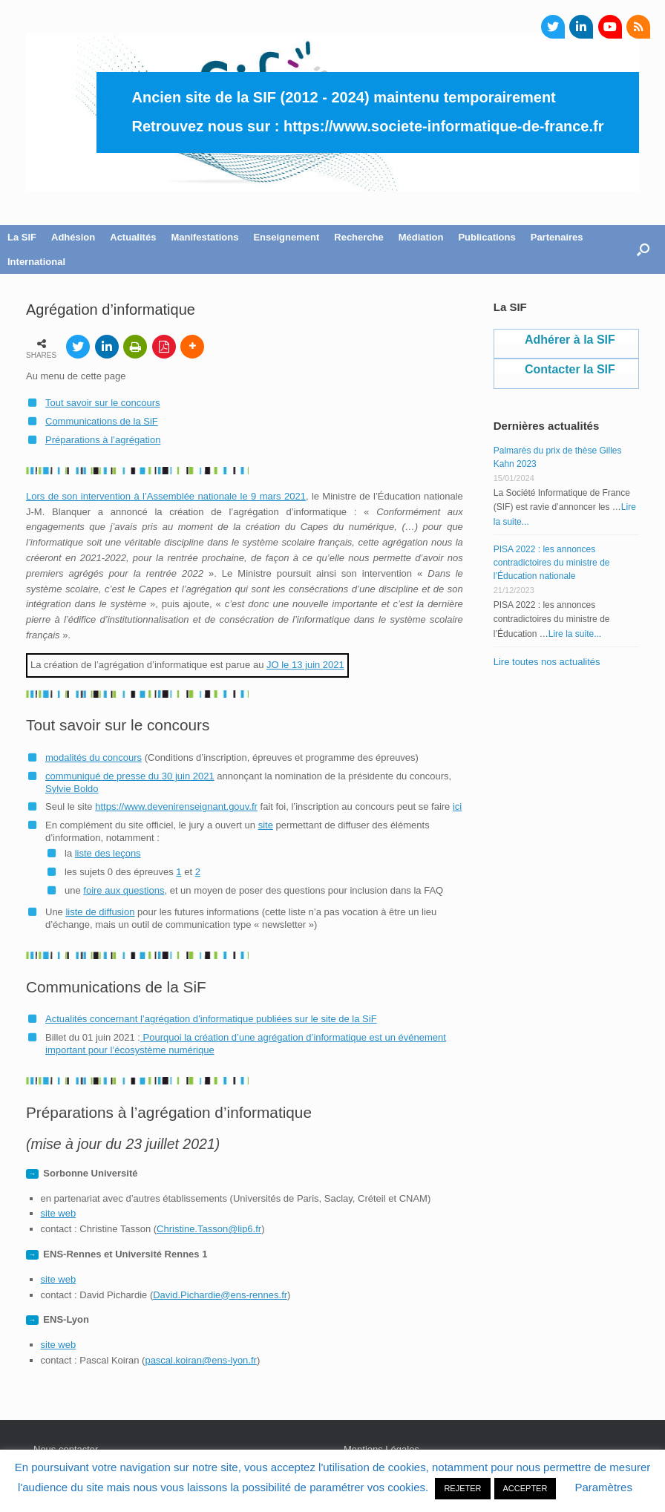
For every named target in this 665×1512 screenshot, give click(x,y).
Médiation (421, 237)
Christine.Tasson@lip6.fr (209, 1228)
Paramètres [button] (603, 1487)
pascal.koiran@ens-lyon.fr (200, 1360)
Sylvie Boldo (72, 788)
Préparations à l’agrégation (102, 439)
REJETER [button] (462, 1488)
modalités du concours (93, 757)
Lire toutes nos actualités (547, 661)
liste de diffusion (99, 911)
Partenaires (557, 237)
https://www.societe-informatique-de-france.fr (444, 126)
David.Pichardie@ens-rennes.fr (220, 1294)
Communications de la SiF (101, 421)
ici (457, 806)
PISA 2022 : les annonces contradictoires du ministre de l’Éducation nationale (552, 562)
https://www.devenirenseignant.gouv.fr (176, 806)
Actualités (133, 237)
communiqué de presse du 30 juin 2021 (129, 776)
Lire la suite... (574, 634)
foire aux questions (123, 890)
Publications (486, 237)
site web (58, 1213)
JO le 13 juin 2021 (305, 664)
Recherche (358, 237)
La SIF (21, 237)
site (265, 825)
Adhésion (73, 237)
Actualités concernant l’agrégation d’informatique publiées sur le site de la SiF (211, 1018)
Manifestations (204, 237)
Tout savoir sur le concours (102, 402)
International (36, 261)
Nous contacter (65, 1449)
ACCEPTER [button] (525, 1488)
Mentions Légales (381, 1449)
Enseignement (286, 237)
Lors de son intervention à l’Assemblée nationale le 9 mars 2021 (166, 496)
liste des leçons (108, 853)
